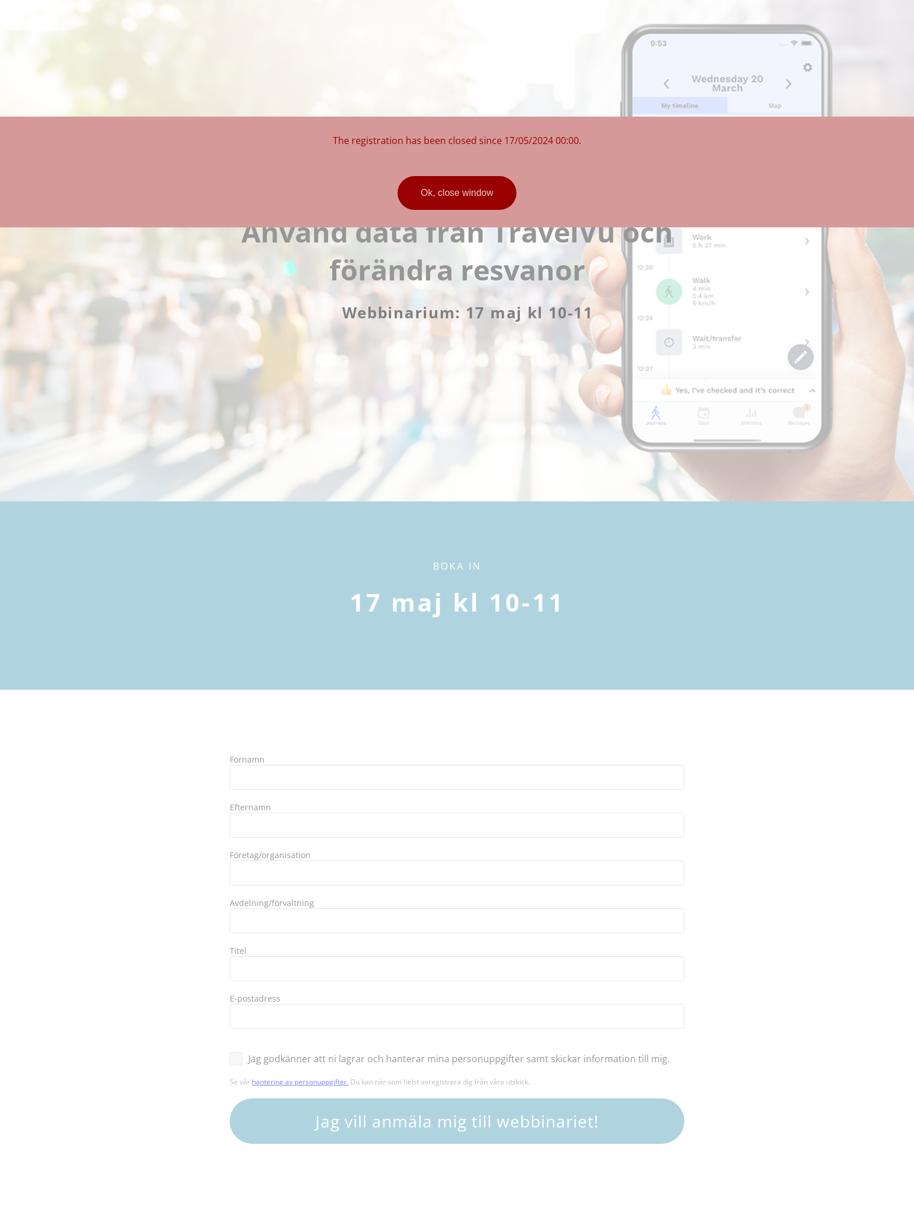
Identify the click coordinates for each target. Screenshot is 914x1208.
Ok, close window (457, 193)
